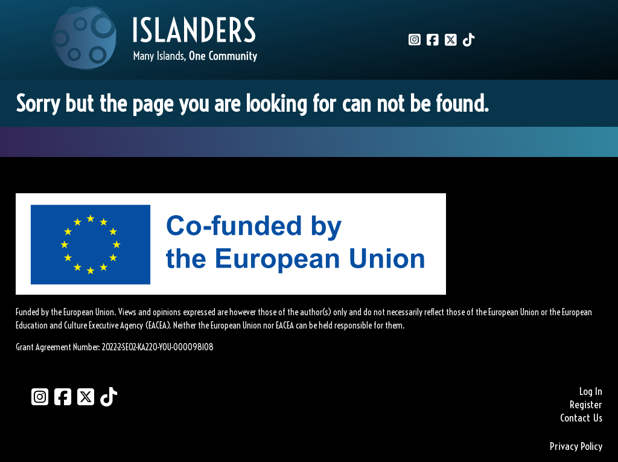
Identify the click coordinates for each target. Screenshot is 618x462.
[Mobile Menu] (22, 28)
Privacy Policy (576, 446)
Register (586, 404)
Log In (590, 391)
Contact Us (581, 418)
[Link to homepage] (154, 40)
